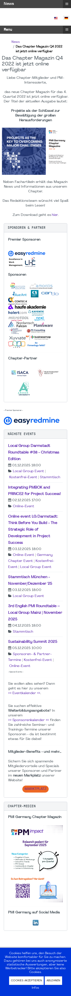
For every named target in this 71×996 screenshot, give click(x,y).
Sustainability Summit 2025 (32, 642)
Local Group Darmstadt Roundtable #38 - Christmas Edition (33, 452)
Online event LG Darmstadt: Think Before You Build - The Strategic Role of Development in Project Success (33, 530)
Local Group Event (28, 471)
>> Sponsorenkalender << (28, 720)
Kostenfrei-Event (23, 477)
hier (55, 215)
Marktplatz (35, 789)
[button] (35, 227)
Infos (35, 987)
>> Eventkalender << (24, 693)
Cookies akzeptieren (26, 980)
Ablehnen (53, 980)
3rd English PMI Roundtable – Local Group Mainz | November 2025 (35, 612)
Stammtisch (50, 477)
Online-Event (23, 506)
